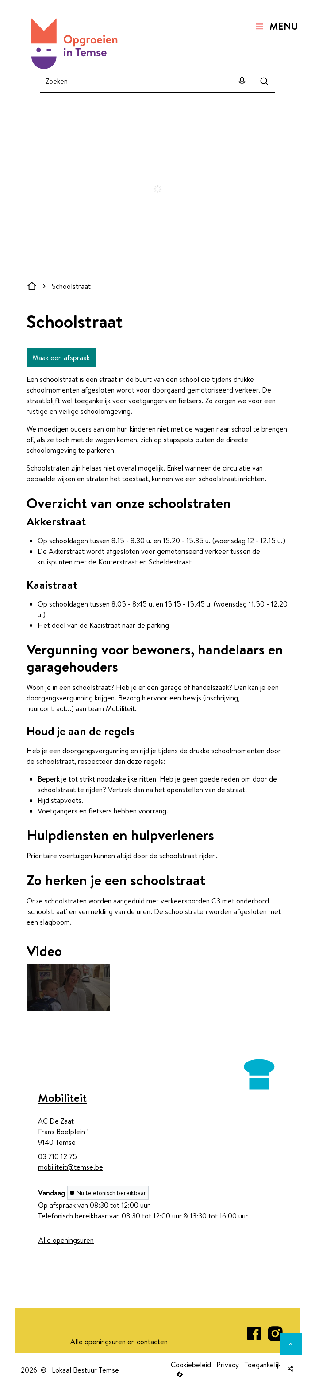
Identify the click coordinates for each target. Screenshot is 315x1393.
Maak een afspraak (61, 357)
